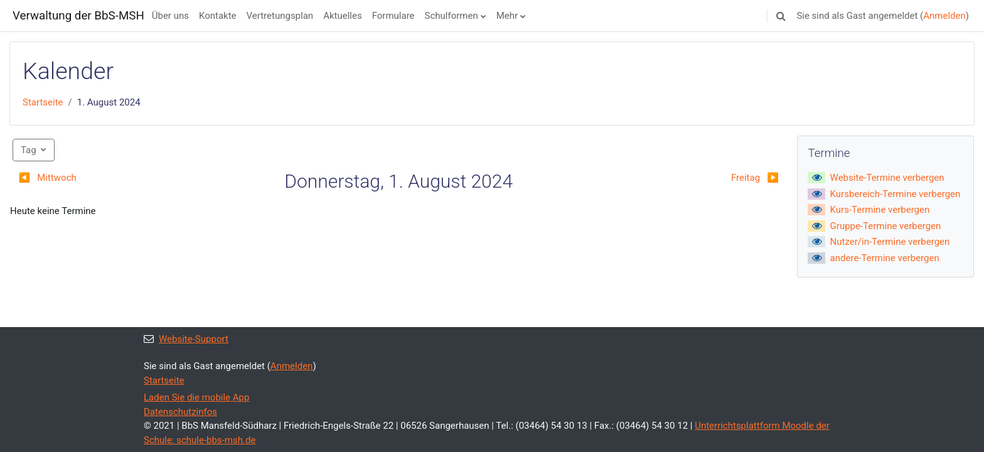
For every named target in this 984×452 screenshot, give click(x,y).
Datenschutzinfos (180, 411)
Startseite (43, 102)
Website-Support (186, 339)
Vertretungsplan (280, 15)
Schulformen (451, 15)
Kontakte (218, 15)
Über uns (170, 15)
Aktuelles (342, 15)
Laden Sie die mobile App (196, 397)
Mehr (507, 15)
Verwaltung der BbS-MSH (78, 16)
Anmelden (944, 15)
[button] (780, 16)
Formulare (393, 15)
